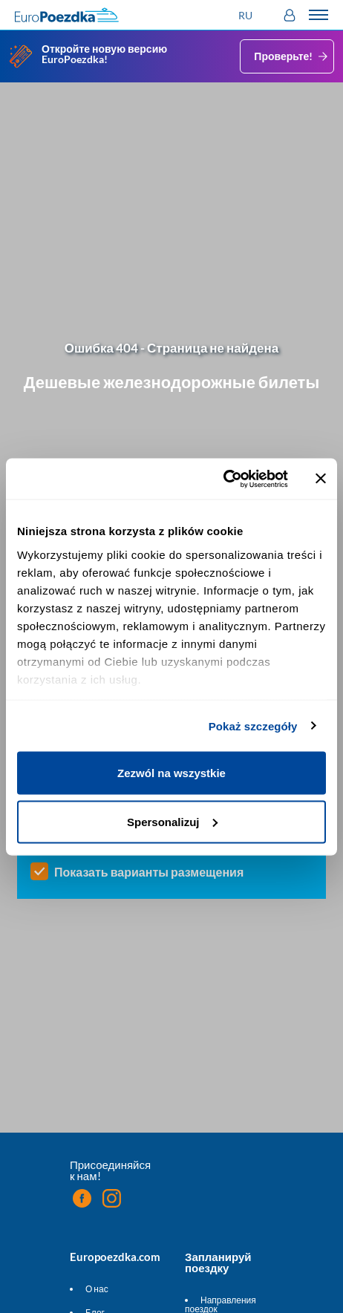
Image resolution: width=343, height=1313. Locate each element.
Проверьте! (292, 56)
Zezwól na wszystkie (171, 773)
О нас (96, 1288)
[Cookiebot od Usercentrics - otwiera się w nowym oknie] (223, 478)
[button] (247, 15)
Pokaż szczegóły (253, 725)
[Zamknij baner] (321, 479)
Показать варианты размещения (149, 872)
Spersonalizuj (172, 821)
